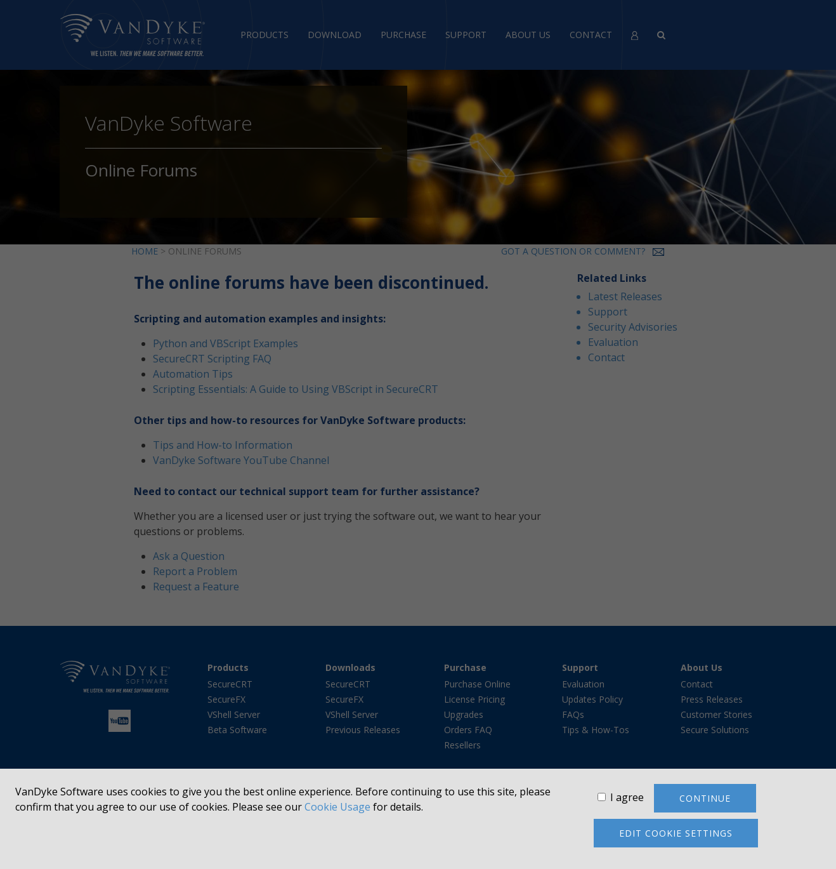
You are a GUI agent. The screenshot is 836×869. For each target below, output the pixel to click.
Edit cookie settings (676, 833)
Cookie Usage (337, 807)
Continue (705, 798)
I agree (627, 797)
